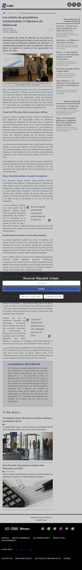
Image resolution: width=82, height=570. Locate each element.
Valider (68, 161)
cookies (67, 559)
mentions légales (23, 559)
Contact (5, 538)
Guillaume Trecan (8, 28)
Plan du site (6, 559)
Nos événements (8, 540)
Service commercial (21, 538)
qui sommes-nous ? (41, 538)
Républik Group (41, 520)
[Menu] (79, 4)
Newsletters (59, 538)
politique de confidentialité (48, 559)
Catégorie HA (12, 13)
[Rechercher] (74, 4)
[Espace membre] (69, 4)
